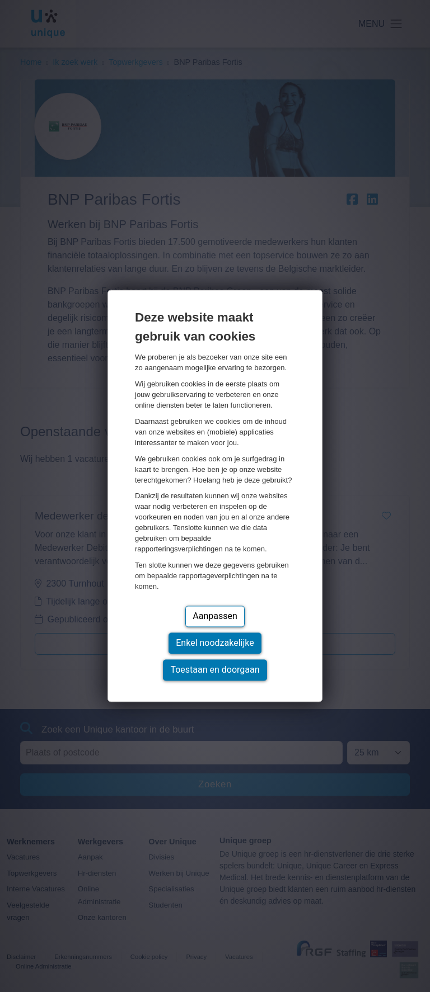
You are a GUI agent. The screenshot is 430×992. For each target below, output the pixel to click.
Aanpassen (215, 616)
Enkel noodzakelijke (215, 643)
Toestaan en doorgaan (214, 670)
